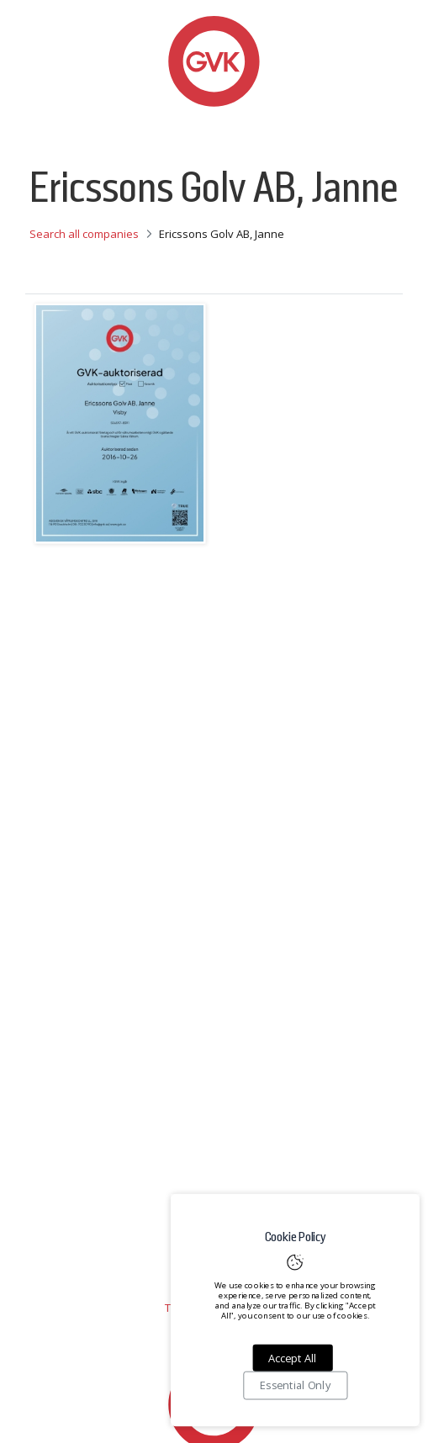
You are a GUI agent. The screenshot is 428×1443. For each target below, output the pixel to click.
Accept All (292, 1358)
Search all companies (84, 233)
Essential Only (295, 1385)
